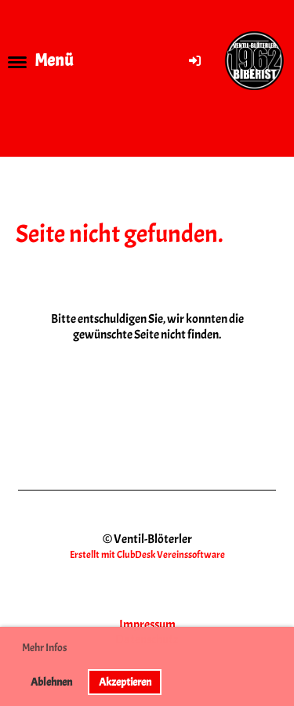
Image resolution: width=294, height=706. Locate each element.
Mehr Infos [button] (44, 647)
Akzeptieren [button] (125, 682)
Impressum (147, 624)
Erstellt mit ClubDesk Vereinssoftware (147, 555)
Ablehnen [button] (51, 682)
